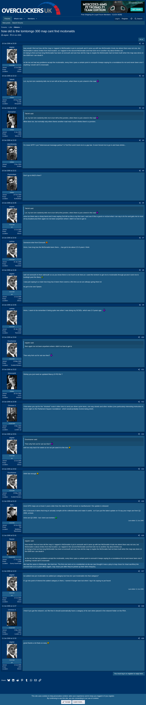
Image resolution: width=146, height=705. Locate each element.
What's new (18, 19)
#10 (142, 337)
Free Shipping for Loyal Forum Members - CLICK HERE (101, 15)
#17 (142, 571)
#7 (143, 238)
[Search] (138, 19)
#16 (142, 535)
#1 (143, 43)
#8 (143, 270)
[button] (24, 19)
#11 (142, 369)
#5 (143, 171)
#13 (142, 434)
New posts (6, 23)
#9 (143, 305)
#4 (143, 140)
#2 (143, 76)
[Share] (139, 43)
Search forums (17, 23)
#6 (143, 203)
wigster (6, 35)
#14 (142, 469)
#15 (142, 501)
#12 (142, 402)
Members (31, 19)
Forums (7, 19)
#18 (142, 606)
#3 (143, 108)
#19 (142, 638)
